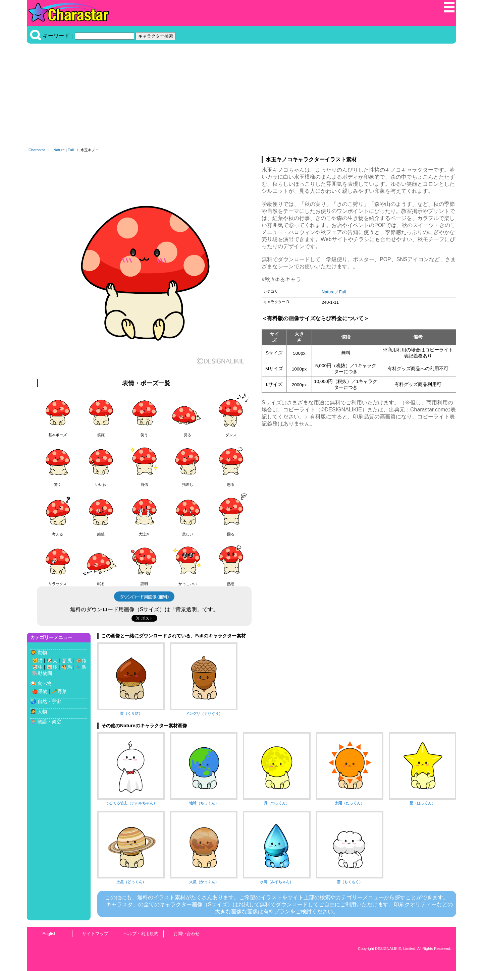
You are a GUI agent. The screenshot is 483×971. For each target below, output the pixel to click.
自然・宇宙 (49, 701)
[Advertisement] (241, 97)
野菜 (62, 691)
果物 (42, 691)
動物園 (45, 673)
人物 (42, 711)
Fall (71, 150)
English (50, 933)
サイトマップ (95, 933)
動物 (42, 652)
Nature (59, 150)
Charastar (37, 150)
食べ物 (45, 683)
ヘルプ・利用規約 (140, 933)
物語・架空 (49, 721)
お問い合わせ (186, 933)
